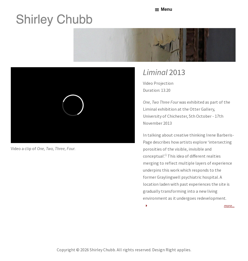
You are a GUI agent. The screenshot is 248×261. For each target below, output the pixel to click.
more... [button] (189, 205)
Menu (166, 9)
